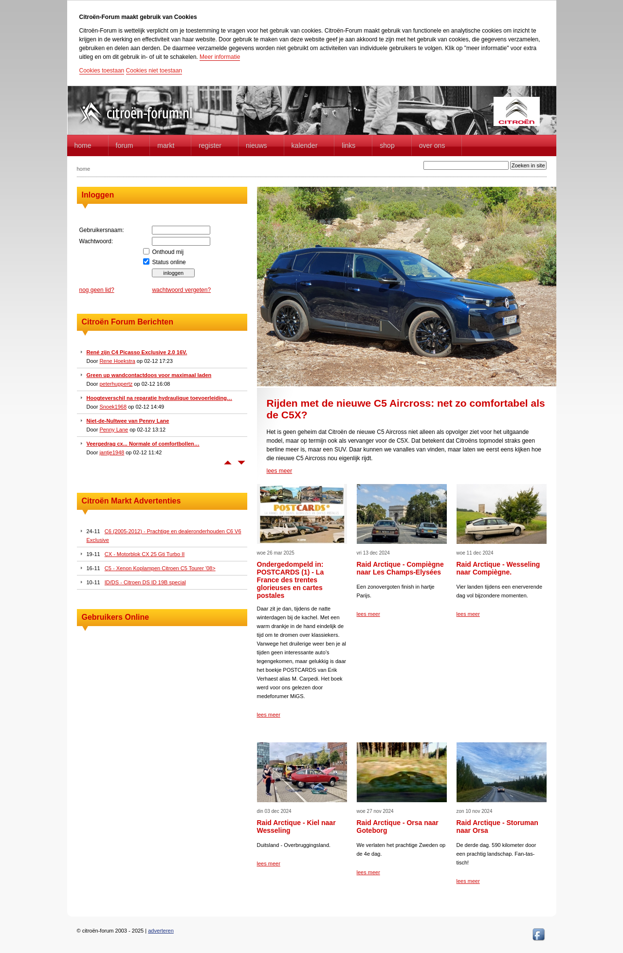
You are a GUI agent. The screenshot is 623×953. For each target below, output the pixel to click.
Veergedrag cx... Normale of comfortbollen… (143, 444)
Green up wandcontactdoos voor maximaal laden (149, 375)
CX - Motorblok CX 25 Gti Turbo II (144, 554)
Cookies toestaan (102, 70)
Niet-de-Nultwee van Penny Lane (128, 421)
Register (210, 145)
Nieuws (256, 145)
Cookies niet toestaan (154, 70)
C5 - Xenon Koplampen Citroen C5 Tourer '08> (160, 568)
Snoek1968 (113, 407)
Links (348, 145)
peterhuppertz (115, 384)
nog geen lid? (96, 290)
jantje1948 (111, 452)
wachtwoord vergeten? (181, 290)
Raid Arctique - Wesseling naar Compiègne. (498, 568)
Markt (165, 145)
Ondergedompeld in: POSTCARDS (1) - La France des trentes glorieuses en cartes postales (290, 579)
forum (124, 145)
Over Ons (432, 145)
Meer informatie (220, 57)
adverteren (161, 931)
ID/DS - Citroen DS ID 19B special (145, 582)
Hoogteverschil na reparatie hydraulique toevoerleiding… (160, 398)
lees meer (280, 471)
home (83, 145)
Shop (387, 145)
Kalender (305, 145)
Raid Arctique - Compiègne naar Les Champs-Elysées (400, 568)
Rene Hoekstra (117, 361)
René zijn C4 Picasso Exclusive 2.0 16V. (137, 352)
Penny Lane (113, 429)
